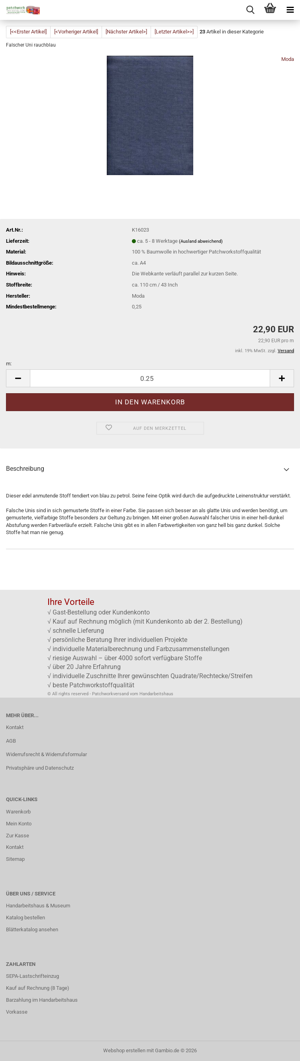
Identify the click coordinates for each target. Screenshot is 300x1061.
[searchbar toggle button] (250, 10)
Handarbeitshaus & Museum (38, 906)
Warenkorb (18, 812)
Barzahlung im (22, 1000)
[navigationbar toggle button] (290, 10)
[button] (18, 378)
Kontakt (15, 727)
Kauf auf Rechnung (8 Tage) (37, 988)
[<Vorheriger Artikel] (76, 32)
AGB (11, 741)
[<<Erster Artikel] (28, 32)
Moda (287, 59)
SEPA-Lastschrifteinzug (32, 976)
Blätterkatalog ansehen (32, 929)
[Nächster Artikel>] (126, 32)
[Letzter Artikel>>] (174, 32)
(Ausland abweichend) (201, 241)
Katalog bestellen (25, 918)
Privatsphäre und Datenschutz (40, 768)
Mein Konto (18, 824)
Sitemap (15, 859)
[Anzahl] (150, 378)
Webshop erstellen (124, 1050)
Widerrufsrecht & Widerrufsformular (46, 754)
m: (9, 364)
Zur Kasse (17, 836)
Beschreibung (25, 468)
